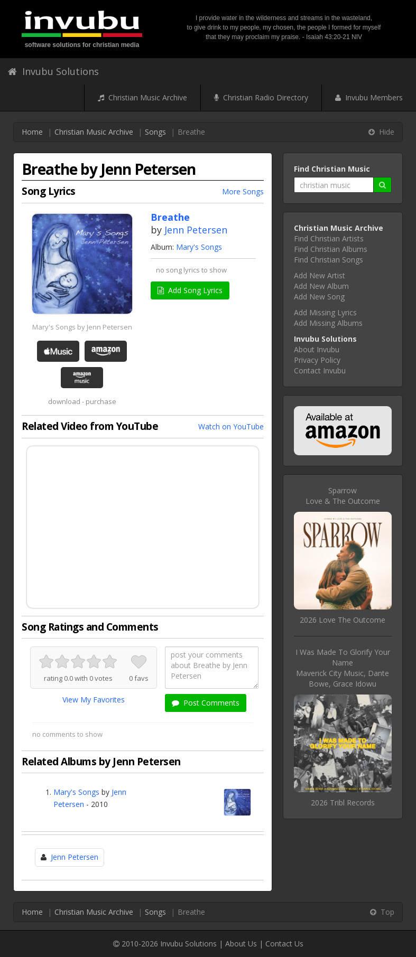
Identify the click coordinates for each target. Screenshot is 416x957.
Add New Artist (319, 275)
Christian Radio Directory (261, 97)
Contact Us (284, 944)
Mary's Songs (199, 247)
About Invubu (316, 349)
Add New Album (321, 286)
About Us (241, 944)
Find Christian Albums (330, 249)
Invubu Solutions (53, 71)
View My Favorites (93, 700)
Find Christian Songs (328, 260)
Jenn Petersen (195, 229)
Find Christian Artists (329, 238)
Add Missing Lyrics (325, 312)
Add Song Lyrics (190, 290)
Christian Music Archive (142, 97)
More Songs (243, 191)
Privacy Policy (317, 360)
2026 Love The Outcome (342, 620)
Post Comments (205, 703)
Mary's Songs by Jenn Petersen (82, 327)
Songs (155, 132)
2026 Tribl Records (343, 803)
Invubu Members (369, 97)
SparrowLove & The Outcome (343, 495)
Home (32, 132)
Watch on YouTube (231, 426)
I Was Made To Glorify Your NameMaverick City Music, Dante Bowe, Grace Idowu (342, 668)
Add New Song (319, 297)
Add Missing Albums (328, 323)
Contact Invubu (320, 370)
